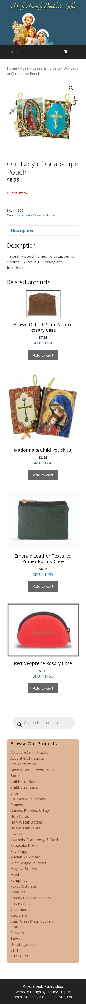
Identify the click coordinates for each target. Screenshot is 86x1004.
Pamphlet (18, 880)
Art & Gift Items (23, 764)
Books (15, 775)
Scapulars (18, 915)
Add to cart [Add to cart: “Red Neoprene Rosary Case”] (43, 688)
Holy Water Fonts (25, 828)
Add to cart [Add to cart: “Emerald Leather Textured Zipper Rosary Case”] (43, 586)
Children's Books (24, 781)
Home (12, 68)
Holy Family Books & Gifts (43, 6)
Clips (14, 793)
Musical (16, 874)
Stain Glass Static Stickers (32, 921)
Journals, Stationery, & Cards (35, 839)
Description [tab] (22, 230)
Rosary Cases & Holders (40, 68)
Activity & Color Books (29, 752)
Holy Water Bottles (26, 822)
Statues (16, 926)
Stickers (17, 932)
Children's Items (24, 787)
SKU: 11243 (43, 418)
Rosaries (17, 891)
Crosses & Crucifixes (27, 798)
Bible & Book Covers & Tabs (34, 769)
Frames (16, 804)
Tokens (16, 938)
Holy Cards (19, 816)
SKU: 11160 (43, 318)
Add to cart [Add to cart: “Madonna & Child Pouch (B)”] (43, 474)
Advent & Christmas (27, 758)
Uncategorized (23, 944)
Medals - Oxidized (25, 857)
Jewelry (16, 833)
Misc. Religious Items (28, 863)
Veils (14, 950)
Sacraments (20, 909)
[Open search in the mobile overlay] (81, 52)
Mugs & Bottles (23, 868)
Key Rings (18, 851)
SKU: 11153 (43, 641)
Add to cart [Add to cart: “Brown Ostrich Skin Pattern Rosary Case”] (43, 355)
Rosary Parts (21, 903)
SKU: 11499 (43, 534)
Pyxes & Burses (23, 886)
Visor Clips (19, 956)
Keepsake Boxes (24, 845)
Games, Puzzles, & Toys (30, 810)
